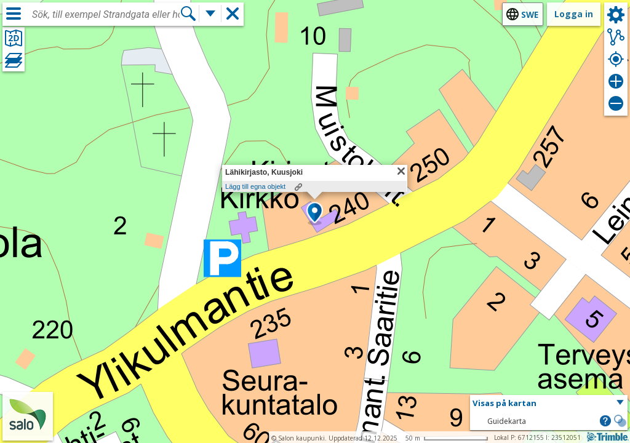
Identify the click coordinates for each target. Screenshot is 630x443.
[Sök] (188, 13)
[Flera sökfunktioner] (210, 13)
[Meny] (13, 13)
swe (529, 14)
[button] (314, 213)
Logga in (573, 14)
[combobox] (106, 14)
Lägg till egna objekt (255, 186)
